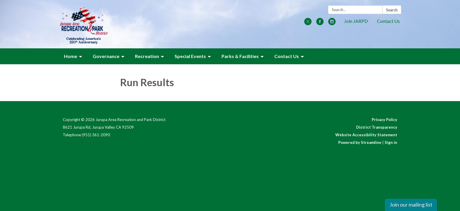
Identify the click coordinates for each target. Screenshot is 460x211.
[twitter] (308, 23)
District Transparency (376, 127)
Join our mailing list (411, 205)
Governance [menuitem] (106, 56)
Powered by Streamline (359, 142)
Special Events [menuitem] (190, 56)
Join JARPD (356, 21)
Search (392, 10)
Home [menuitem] (70, 56)
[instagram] (332, 23)
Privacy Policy (384, 119)
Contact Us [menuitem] (286, 56)
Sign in (391, 142)
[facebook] (320, 23)
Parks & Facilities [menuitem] (240, 56)
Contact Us (388, 21)
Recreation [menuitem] (147, 56)
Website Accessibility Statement (366, 134)
